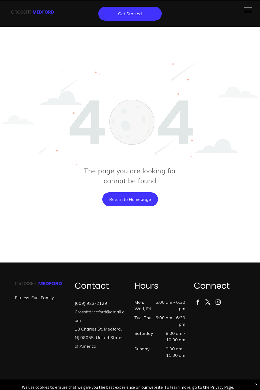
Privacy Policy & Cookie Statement (112, 385)
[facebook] (198, 303)
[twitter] (208, 303)
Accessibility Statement (156, 385)
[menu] (248, 10)
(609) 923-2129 (91, 303)
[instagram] (218, 303)
